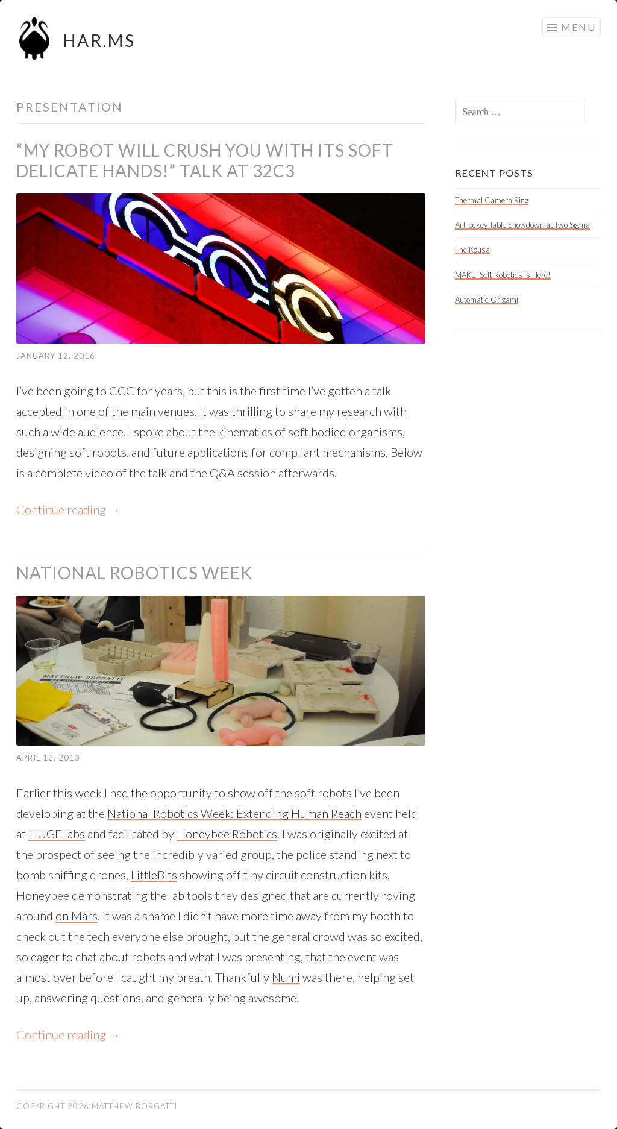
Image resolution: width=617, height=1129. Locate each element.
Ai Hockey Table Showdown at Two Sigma (522, 225)
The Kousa (472, 249)
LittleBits (154, 874)
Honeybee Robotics (227, 833)
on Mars (76, 915)
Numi (286, 977)
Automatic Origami (486, 299)
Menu (578, 27)
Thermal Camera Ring (491, 200)
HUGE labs (56, 833)
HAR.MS (99, 40)
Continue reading (68, 509)
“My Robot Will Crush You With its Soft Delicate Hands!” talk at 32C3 (204, 160)
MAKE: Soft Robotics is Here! (503, 275)
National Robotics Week (134, 572)
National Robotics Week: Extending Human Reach (234, 813)
